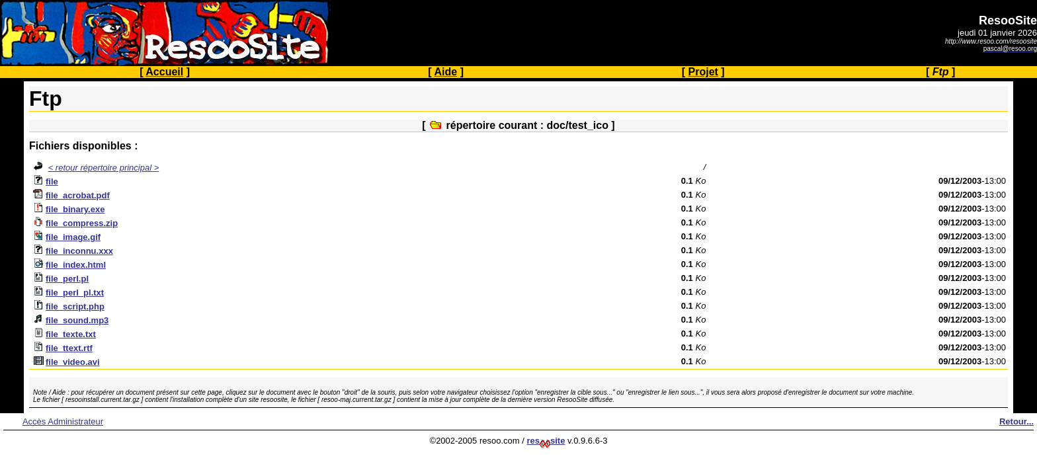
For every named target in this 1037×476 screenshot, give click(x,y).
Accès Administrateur (62, 421)
